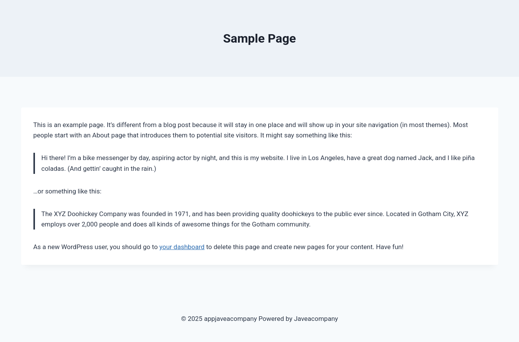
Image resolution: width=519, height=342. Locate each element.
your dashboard (182, 247)
